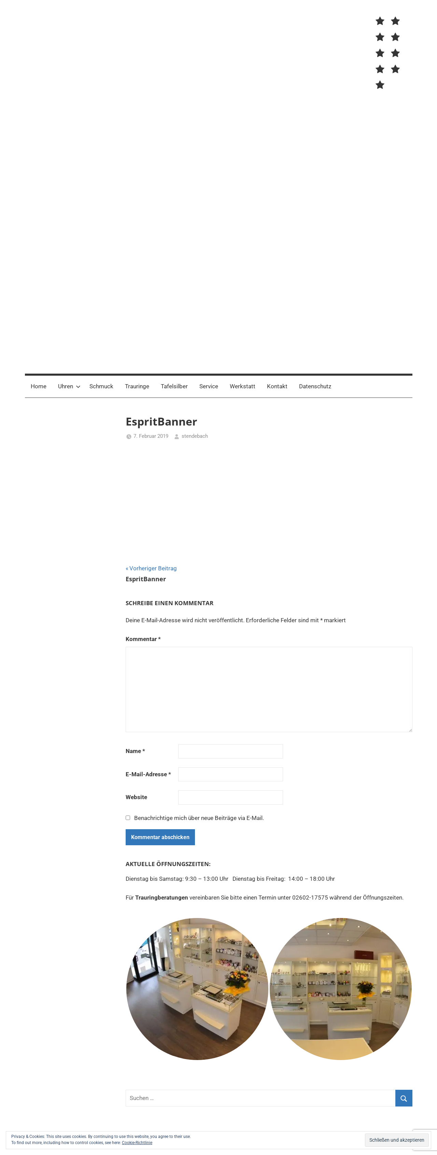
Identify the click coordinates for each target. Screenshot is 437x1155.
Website (136, 797)
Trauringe (137, 386)
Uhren (69, 386)
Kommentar (143, 639)
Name (135, 751)
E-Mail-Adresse (148, 774)
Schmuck (101, 386)
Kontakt (277, 386)
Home (38, 386)
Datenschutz (315, 386)
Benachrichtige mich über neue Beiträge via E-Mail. (199, 818)
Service (208, 386)
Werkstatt (242, 386)
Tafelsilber (174, 386)
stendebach (195, 436)
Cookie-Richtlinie (137, 1142)
